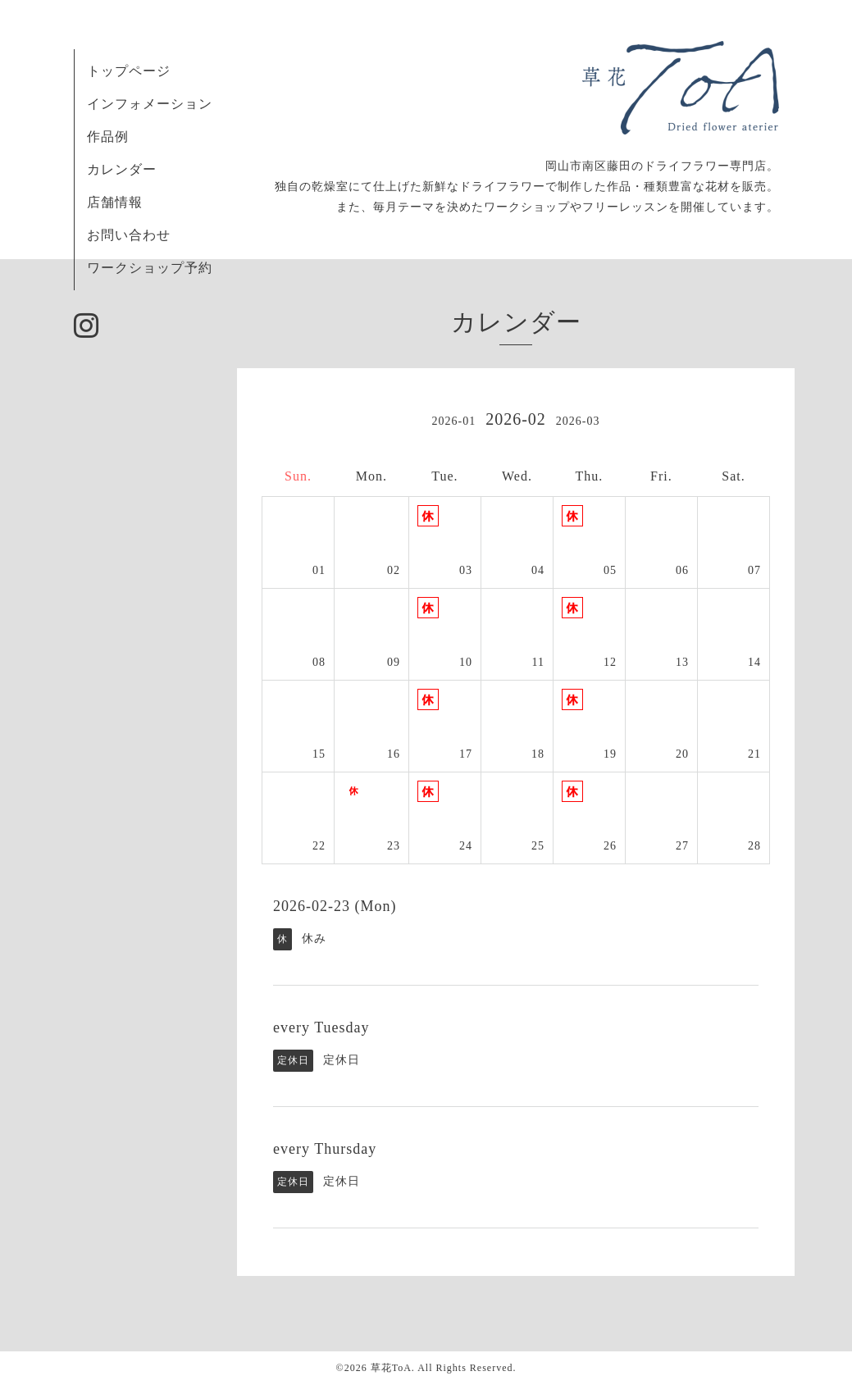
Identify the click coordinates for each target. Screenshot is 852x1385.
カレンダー (122, 169)
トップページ (129, 71)
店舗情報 (115, 202)
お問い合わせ (129, 235)
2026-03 (578, 421)
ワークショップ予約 (149, 268)
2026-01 (453, 421)
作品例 (108, 137)
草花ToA (391, 1368)
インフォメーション (149, 104)
